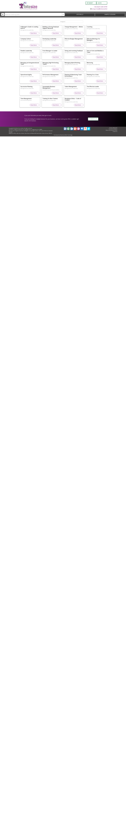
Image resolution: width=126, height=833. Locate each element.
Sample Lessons (109, 14)
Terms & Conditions (113, 128)
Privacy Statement (113, 127)
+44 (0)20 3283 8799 (99, 7)
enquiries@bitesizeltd (98, 9)
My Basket (90, 3)
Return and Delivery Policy (111, 130)
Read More (34, 33)
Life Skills (79, 14)
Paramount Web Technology (66, 135)
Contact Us (93, 119)
